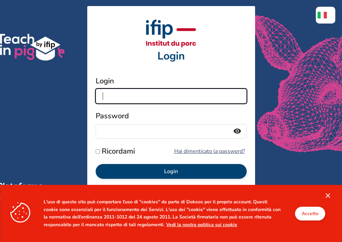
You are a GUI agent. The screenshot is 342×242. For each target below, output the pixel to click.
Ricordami (118, 151)
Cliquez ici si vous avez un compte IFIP (171, 214)
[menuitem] (325, 15)
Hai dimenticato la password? (209, 151)
